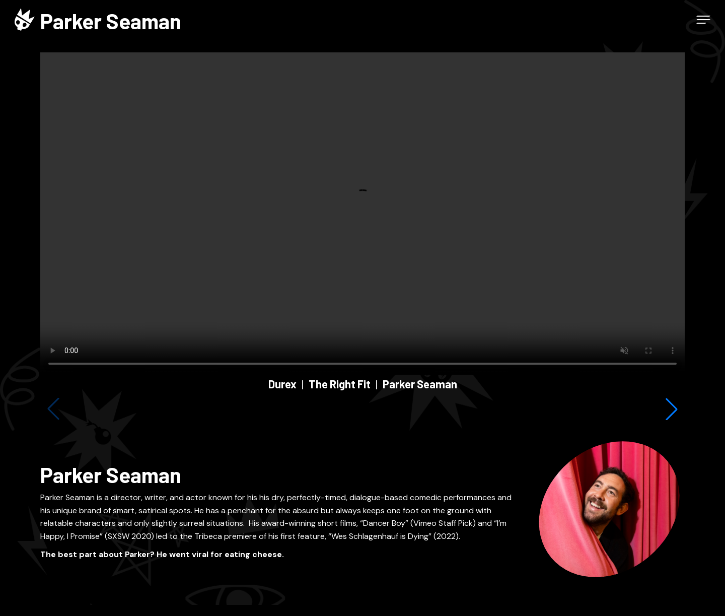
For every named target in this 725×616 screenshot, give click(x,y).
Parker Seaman (420, 383)
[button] (672, 409)
